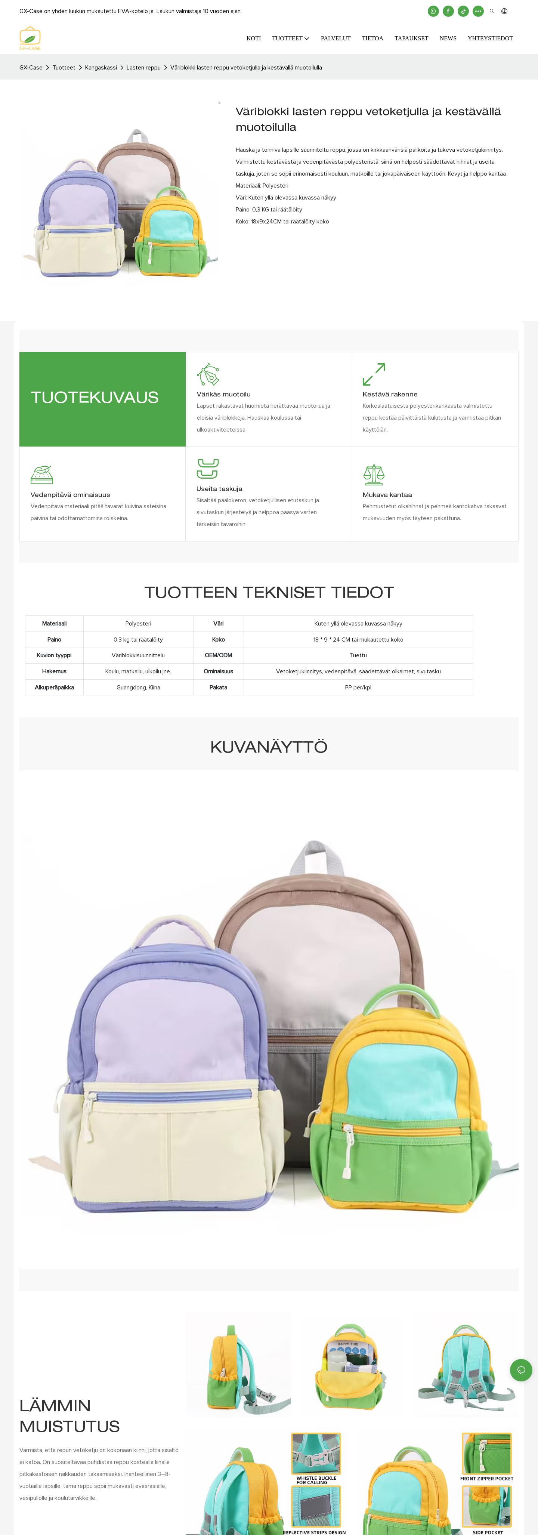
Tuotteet (63, 68)
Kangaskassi (101, 68)
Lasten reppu (144, 68)
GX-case (31, 68)
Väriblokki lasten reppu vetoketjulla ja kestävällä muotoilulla (246, 68)
